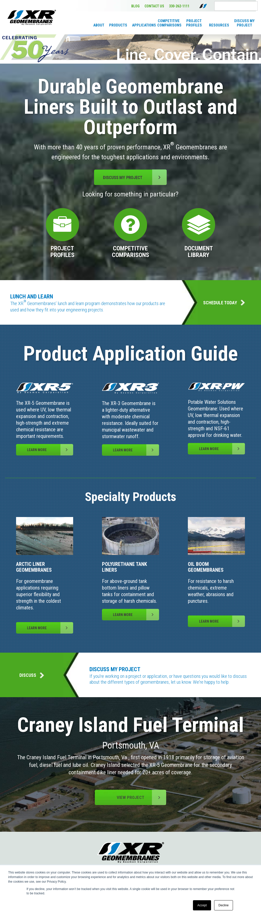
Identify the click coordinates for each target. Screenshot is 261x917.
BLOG (135, 6)
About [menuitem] (98, 25)
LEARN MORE (50, 449)
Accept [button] (202, 905)
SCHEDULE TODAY (224, 302)
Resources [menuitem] (219, 25)
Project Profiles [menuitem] (194, 23)
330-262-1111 (179, 6)
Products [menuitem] (118, 25)
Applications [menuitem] (143, 25)
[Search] (236, 6)
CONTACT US (154, 6)
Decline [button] (223, 905)
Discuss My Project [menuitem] (244, 23)
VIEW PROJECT (141, 797)
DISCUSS (31, 675)
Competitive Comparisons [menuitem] (168, 23)
